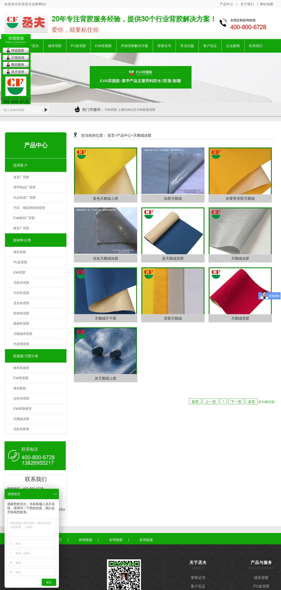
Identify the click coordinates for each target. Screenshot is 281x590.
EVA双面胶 (103, 46)
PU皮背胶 (78, 46)
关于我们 (247, 4)
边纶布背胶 (21, 398)
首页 (195, 402)
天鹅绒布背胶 (22, 334)
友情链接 (85, 540)
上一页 (210, 402)
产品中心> (125, 135)
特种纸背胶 (21, 313)
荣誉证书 (164, 46)
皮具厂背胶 (21, 177)
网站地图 (267, 4)
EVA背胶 (19, 272)
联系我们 (256, 46)
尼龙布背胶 (21, 303)
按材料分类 (22, 240)
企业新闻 (233, 46)
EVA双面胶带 (22, 408)
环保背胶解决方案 (134, 46)
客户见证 (210, 46)
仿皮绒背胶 (21, 344)
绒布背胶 (55, 46)
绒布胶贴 (19, 388)
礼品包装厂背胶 (24, 197)
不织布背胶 (21, 293)
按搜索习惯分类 (25, 356)
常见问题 (187, 46)
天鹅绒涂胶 (21, 419)
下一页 (236, 402)
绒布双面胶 (21, 368)
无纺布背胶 (21, 282)
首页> (112, 135)
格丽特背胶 (21, 323)
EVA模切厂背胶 (24, 218)
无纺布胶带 (21, 429)
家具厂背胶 (21, 228)
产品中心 (226, 4)
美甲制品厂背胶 (24, 187)
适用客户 (20, 165)
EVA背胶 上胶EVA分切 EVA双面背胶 (130, 109)
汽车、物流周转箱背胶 (29, 208)
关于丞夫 (32, 46)
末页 (251, 402)
